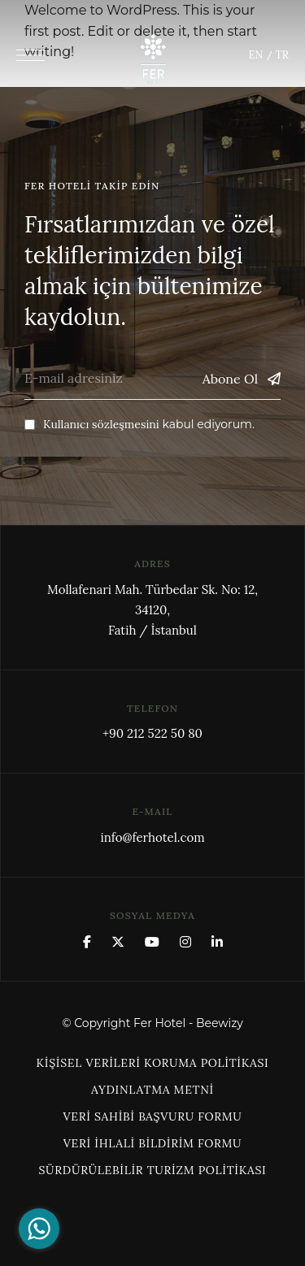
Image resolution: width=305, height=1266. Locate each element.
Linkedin (217, 941)
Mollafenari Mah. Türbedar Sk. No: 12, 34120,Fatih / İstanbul (152, 610)
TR (282, 55)
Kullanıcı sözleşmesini (101, 424)
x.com (117, 941)
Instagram (185, 941)
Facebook (87, 941)
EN (256, 55)
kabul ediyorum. (139, 424)
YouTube (152, 941)
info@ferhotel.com (152, 837)
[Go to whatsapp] (39, 1228)
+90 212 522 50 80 (152, 733)
